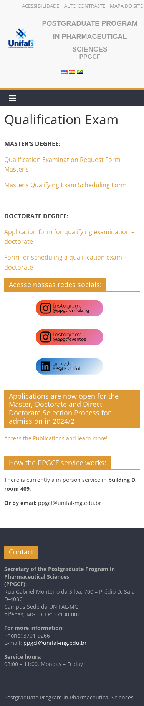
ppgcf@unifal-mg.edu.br (55, 642)
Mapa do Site (126, 5)
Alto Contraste (84, 5)
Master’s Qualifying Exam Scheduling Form (65, 185)
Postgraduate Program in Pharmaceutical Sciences (90, 36)
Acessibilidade (40, 5)
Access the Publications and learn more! (56, 438)
